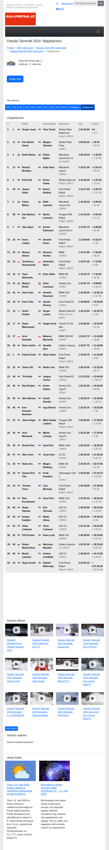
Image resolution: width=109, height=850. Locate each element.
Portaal (10, 48)
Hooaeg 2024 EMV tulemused (51, 48)
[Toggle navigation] (98, 31)
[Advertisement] (80, 77)
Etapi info (15, 79)
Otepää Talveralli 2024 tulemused (26, 51)
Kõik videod (11, 728)
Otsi (101, 3)
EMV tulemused (25, 48)
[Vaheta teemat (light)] (66, 4)
